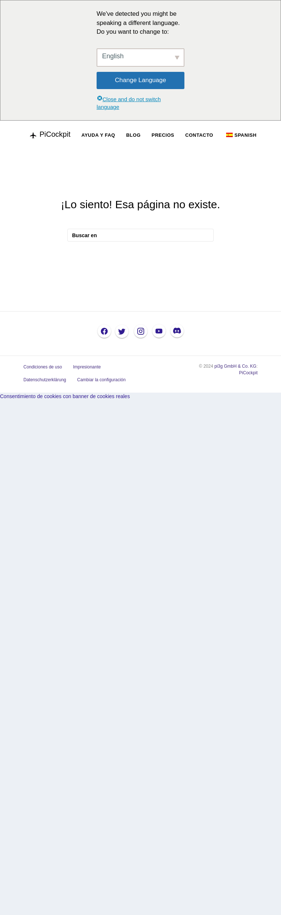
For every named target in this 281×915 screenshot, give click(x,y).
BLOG (133, 135)
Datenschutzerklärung (44, 379)
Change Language (140, 80)
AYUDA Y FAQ (98, 135)
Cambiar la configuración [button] (101, 379)
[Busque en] (140, 235)
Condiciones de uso (42, 367)
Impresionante (87, 367)
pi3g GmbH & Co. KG (235, 366)
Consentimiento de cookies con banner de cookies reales (65, 396)
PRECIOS (162, 135)
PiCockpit (248, 372)
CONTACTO (199, 135)
